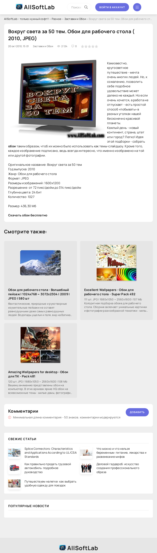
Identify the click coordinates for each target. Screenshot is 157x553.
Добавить (137, 412)
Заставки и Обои (75, 19)
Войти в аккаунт (112, 7)
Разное (57, 19)
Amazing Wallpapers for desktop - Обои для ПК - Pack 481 (38, 374)
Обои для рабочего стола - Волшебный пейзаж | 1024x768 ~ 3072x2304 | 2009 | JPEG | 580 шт (39, 294)
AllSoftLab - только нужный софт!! (26, 19)
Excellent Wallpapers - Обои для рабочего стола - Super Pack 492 (109, 292)
